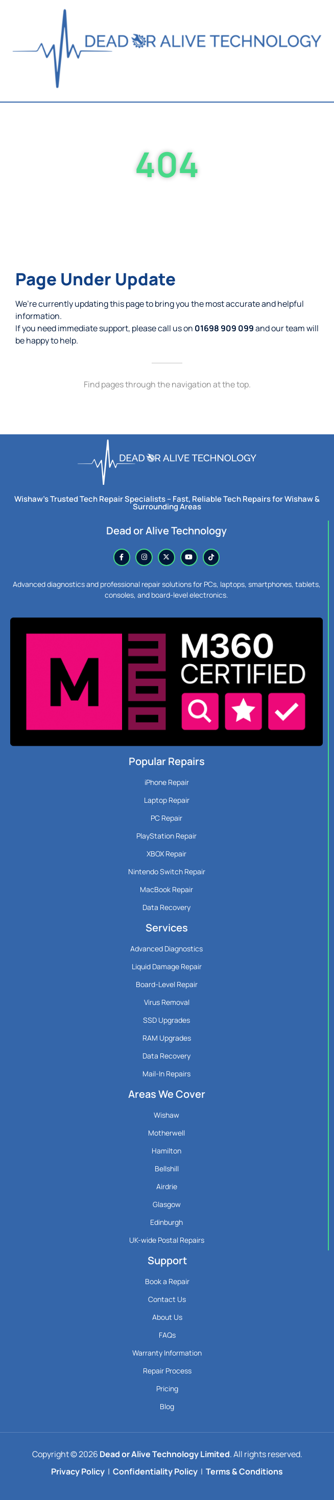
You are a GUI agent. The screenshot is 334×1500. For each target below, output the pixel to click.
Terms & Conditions (244, 1471)
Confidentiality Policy (155, 1471)
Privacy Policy (78, 1471)
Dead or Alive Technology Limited (165, 1454)
